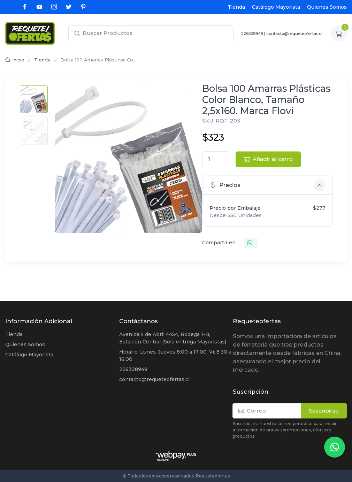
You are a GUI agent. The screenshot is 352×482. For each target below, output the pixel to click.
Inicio (14, 59)
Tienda (236, 7)
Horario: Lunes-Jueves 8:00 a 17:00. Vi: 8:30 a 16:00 (175, 355)
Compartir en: (219, 242)
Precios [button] (224, 184)
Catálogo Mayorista (276, 7)
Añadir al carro (268, 159)
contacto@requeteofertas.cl (294, 33)
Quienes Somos (327, 7)
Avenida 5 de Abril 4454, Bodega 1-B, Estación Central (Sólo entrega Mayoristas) (172, 338)
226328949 (252, 33)
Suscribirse (324, 410)
